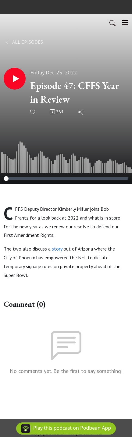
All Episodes (24, 42)
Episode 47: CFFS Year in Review (74, 92)
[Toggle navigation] (125, 22)
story (57, 249)
